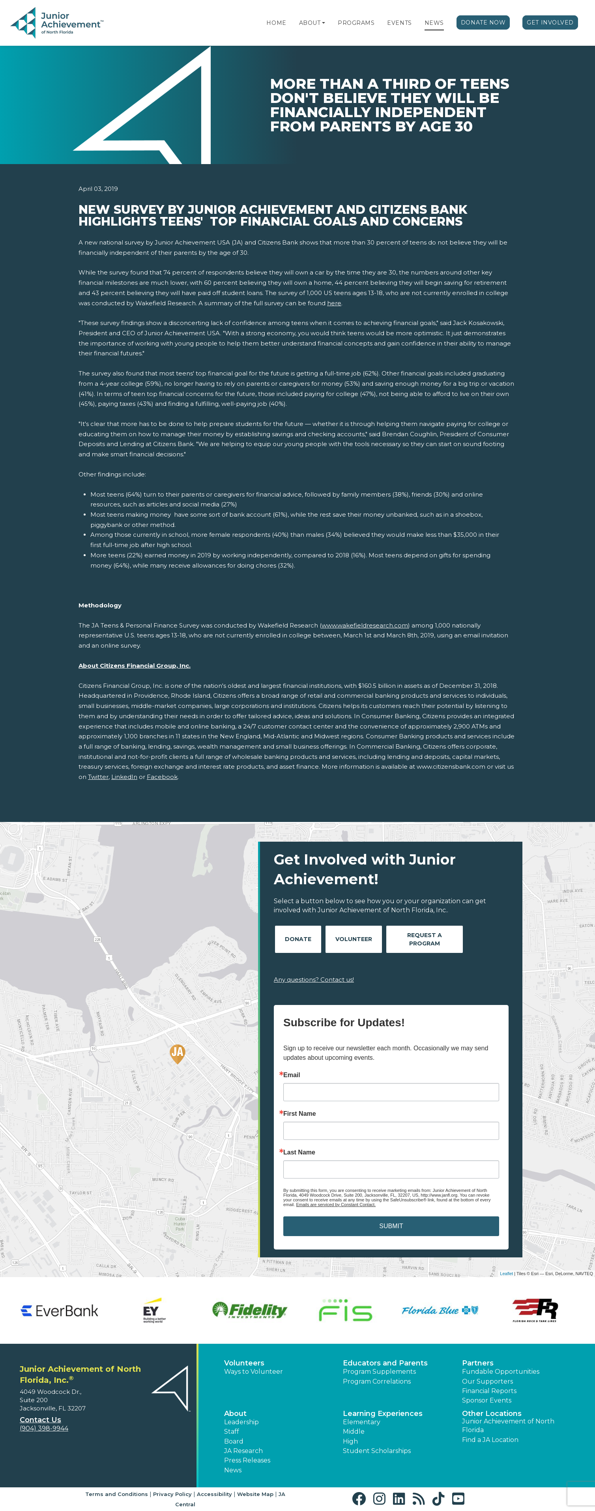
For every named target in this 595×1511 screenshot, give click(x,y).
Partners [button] (478, 1363)
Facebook (162, 777)
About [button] (235, 1413)
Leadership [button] (241, 1422)
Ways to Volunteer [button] (253, 1371)
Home (276, 22)
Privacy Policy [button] (172, 1494)
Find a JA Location (490, 1440)
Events (399, 22)
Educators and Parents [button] (385, 1363)
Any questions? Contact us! (314, 979)
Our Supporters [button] (487, 1381)
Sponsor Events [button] (486, 1400)
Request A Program (424, 939)
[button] (323, 22)
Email (291, 1075)
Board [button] (233, 1441)
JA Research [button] (243, 1451)
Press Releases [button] (247, 1460)
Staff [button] (231, 1431)
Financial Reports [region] (489, 1391)
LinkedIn (124, 777)
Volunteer (353, 939)
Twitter (98, 777)
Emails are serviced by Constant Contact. (336, 1204)
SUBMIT (391, 1226)
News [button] (232, 1470)
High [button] (350, 1441)
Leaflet (506, 1273)
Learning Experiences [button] (383, 1413)
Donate (298, 939)
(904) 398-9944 (44, 1428)
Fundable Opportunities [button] (500, 1371)
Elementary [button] (361, 1422)
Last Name (299, 1152)
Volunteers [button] (244, 1363)
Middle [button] (354, 1431)
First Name (299, 1114)
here (334, 303)
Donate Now (483, 22)
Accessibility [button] (214, 1494)
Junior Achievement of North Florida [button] (508, 1426)
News (434, 22)
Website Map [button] (255, 1494)
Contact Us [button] (40, 1419)
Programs (356, 22)
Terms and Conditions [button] (116, 1494)
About (310, 22)
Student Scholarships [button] (377, 1451)
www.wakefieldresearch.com (365, 625)
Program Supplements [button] (379, 1371)
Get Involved (550, 22)
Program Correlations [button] (377, 1381)
